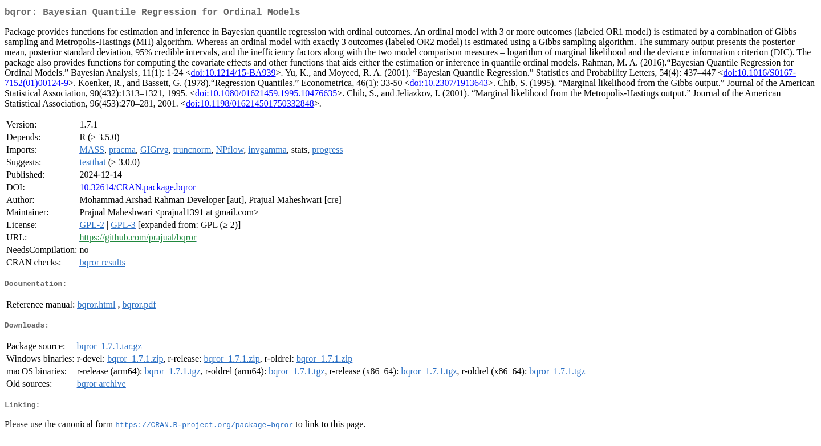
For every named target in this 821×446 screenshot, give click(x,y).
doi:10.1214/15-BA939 (233, 75)
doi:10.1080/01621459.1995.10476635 (266, 95)
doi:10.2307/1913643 (449, 85)
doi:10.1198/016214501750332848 (250, 106)
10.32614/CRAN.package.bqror (137, 189)
